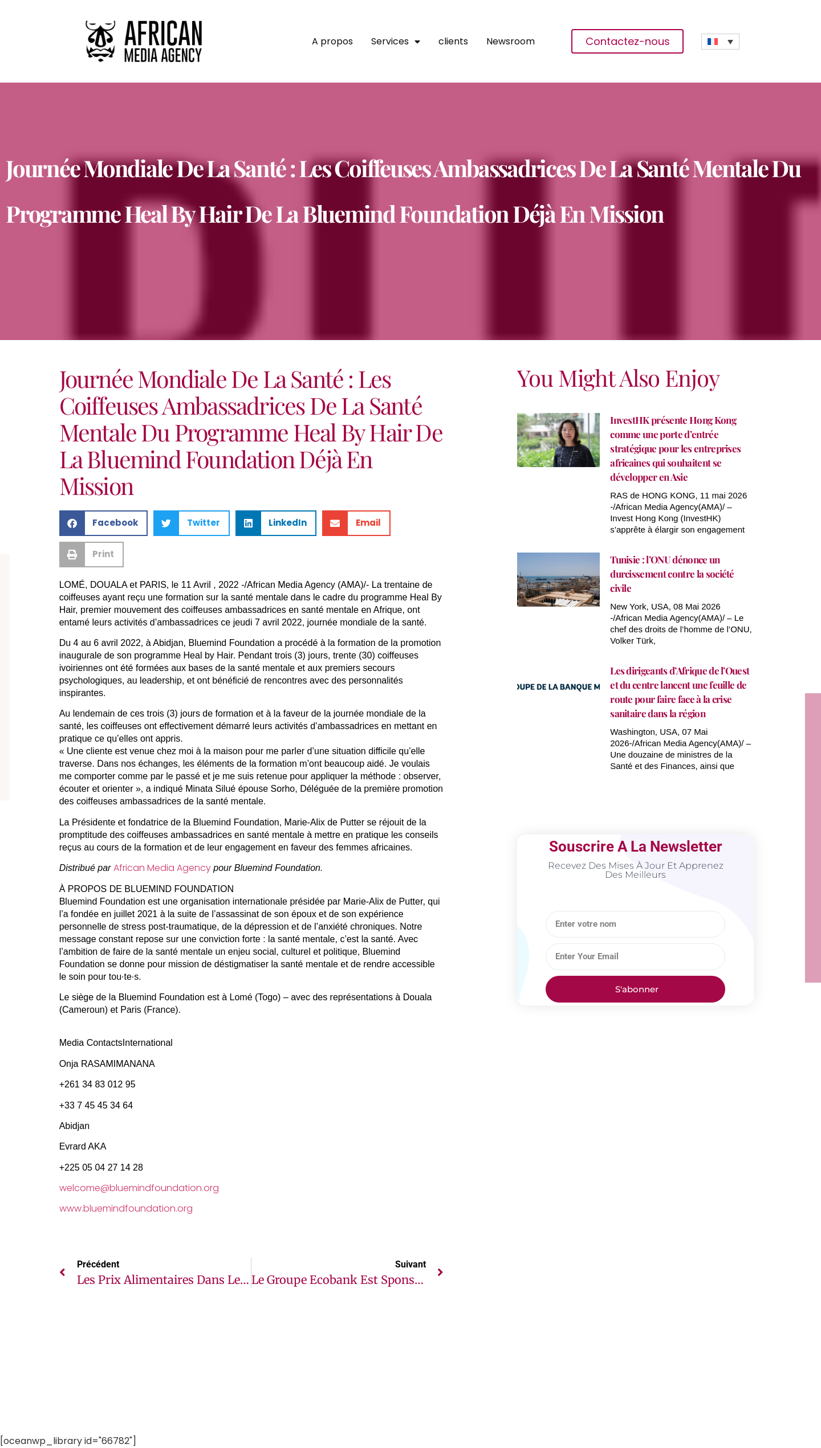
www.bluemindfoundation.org (126, 1208)
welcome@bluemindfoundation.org (139, 1188)
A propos (332, 41)
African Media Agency (162, 867)
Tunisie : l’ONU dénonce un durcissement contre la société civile (672, 573)
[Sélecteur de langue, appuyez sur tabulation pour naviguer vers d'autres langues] (720, 42)
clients (453, 41)
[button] (103, 523)
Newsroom (510, 41)
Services (395, 41)
